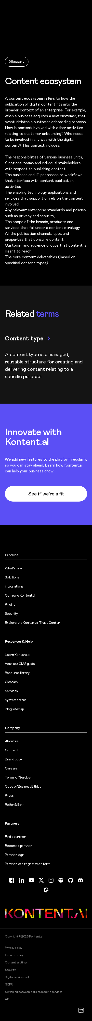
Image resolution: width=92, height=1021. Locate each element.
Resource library (17, 673)
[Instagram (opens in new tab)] (51, 880)
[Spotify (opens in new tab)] (61, 880)
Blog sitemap (14, 709)
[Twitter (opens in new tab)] (41, 880)
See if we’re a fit (46, 494)
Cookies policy (14, 955)
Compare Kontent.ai (20, 595)
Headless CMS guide (20, 663)
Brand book (13, 759)
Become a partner (18, 845)
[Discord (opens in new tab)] (80, 880)
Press (9, 795)
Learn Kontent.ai (17, 654)
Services (11, 691)
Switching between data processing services (33, 992)
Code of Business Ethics (23, 786)
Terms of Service (17, 777)
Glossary (17, 61)
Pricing (10, 604)
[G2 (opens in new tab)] (46, 890)
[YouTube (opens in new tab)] (31, 880)
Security (11, 613)
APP (7, 999)
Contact (11, 750)
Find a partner (15, 836)
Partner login (15, 855)
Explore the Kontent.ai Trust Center (32, 622)
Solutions (12, 577)
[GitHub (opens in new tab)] (71, 880)
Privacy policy (13, 948)
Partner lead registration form (27, 864)
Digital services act (17, 977)
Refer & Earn (14, 804)
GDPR (9, 984)
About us (12, 741)
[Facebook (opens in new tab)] (12, 880)
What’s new (13, 568)
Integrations (14, 586)
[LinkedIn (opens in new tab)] (22, 880)
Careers (11, 768)
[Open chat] (81, 1010)
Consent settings (16, 962)
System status (15, 700)
